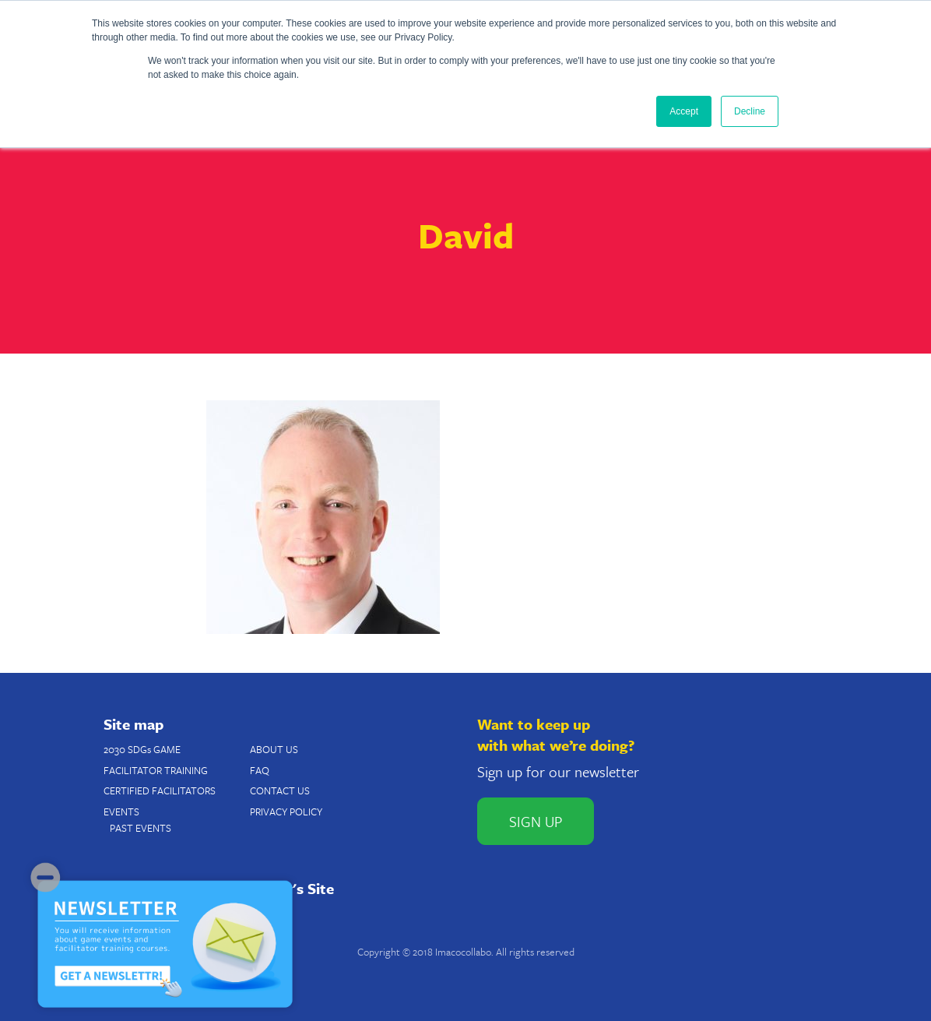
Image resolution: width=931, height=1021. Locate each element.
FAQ (259, 770)
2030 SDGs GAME (142, 749)
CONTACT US (280, 790)
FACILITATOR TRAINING (156, 770)
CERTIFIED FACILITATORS (160, 790)
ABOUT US (274, 749)
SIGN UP (535, 821)
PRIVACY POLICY (286, 811)
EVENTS (121, 811)
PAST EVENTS (140, 828)
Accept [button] (683, 111)
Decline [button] (749, 111)
